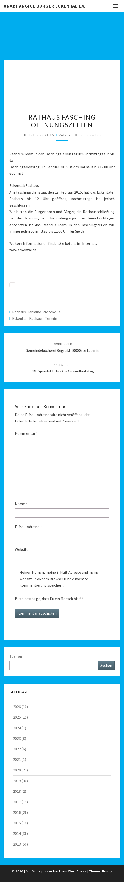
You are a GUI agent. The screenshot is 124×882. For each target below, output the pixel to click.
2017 (17, 801)
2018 (17, 791)
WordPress (77, 871)
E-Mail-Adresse (28, 526)
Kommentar (26, 433)
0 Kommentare (89, 135)
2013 (17, 844)
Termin (51, 318)
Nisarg (107, 871)
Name (21, 503)
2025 (17, 717)
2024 (17, 727)
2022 (17, 749)
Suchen (15, 656)
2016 (17, 812)
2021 (17, 759)
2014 (17, 833)
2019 (17, 780)
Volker (64, 135)
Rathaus (36, 318)
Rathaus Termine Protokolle (36, 311)
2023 (17, 738)
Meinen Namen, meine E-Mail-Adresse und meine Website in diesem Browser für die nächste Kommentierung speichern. (59, 579)
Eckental (19, 318)
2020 (17, 770)
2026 (17, 706)
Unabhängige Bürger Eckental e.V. (44, 6)
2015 (17, 822)
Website (21, 549)
